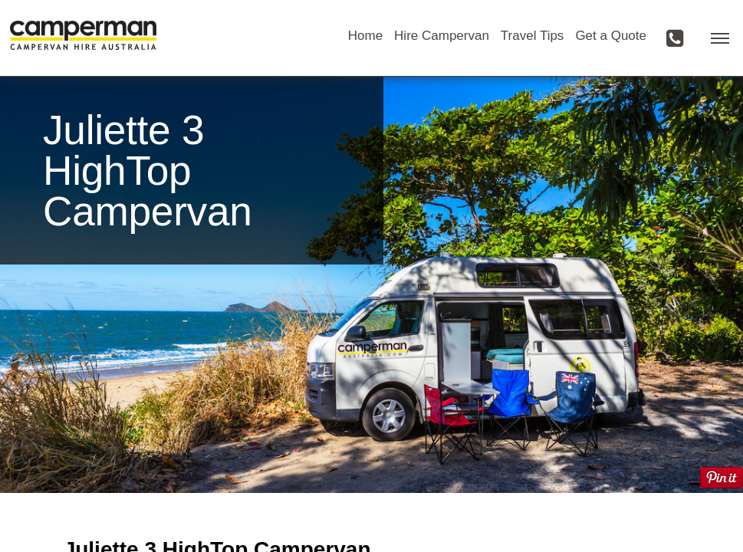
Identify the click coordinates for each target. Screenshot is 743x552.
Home (365, 35)
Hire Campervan (441, 35)
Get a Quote (610, 35)
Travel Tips (532, 35)
